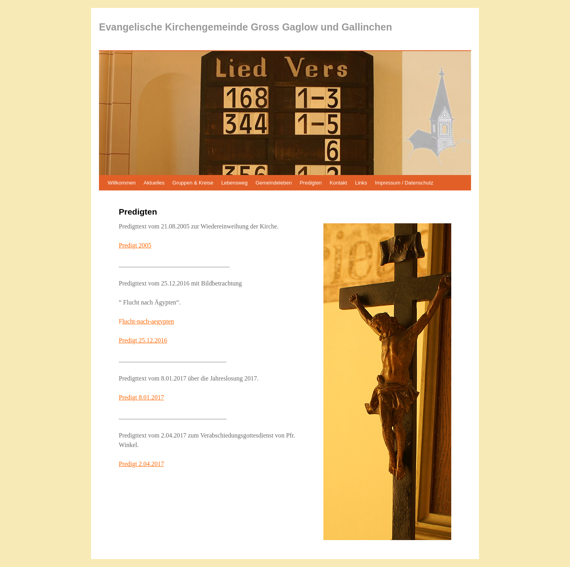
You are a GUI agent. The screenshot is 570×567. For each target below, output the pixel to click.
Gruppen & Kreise (193, 183)
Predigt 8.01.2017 (141, 397)
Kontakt (338, 183)
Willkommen (122, 183)
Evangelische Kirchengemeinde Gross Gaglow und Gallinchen (245, 26)
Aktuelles (154, 183)
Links (361, 183)
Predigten (311, 183)
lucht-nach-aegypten (148, 321)
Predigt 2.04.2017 (141, 463)
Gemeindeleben (273, 183)
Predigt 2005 (135, 245)
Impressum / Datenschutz (404, 183)
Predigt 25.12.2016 (143, 340)
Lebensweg (234, 183)
